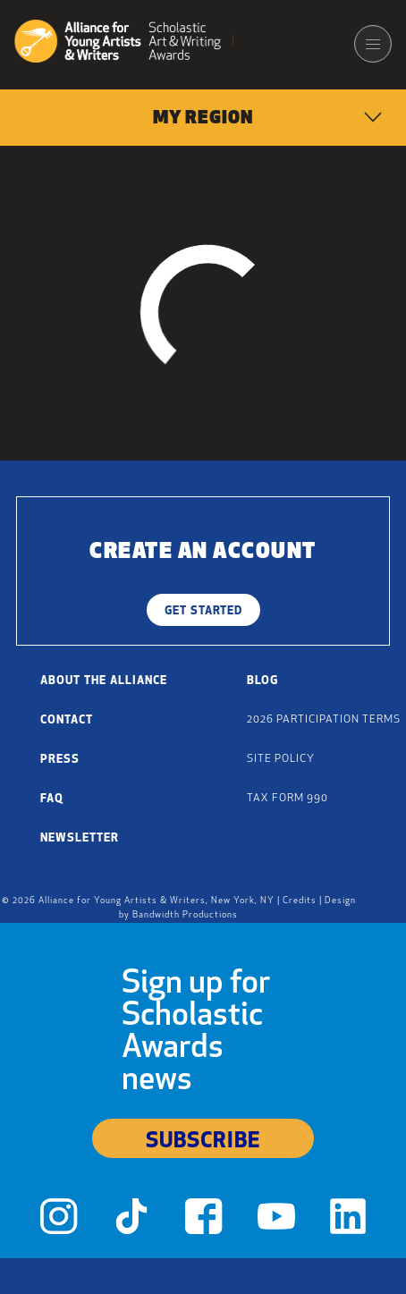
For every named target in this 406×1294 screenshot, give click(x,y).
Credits (300, 901)
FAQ (51, 799)
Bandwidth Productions (185, 915)
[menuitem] (203, 117)
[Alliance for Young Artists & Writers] (124, 44)
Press (60, 759)
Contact (66, 720)
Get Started (203, 611)
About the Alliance (103, 681)
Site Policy (281, 759)
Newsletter (79, 838)
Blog (262, 681)
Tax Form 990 (287, 798)
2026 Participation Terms (324, 720)
